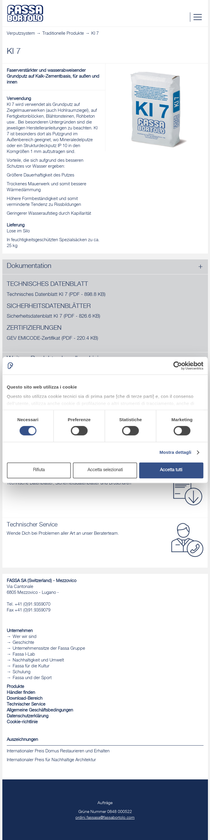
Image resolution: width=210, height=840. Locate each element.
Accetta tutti (171, 470)
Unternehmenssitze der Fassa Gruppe (49, 648)
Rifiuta (39, 470)
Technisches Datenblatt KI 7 (56, 294)
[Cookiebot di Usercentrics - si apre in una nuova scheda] (177, 365)
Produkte (15, 687)
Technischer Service (26, 704)
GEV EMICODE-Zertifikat (52, 338)
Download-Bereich (24, 698)
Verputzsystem (21, 33)
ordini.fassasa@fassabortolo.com (105, 818)
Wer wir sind (25, 637)
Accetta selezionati (105, 470)
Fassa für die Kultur (31, 666)
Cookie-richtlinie (22, 722)
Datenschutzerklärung (27, 716)
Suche (185, 17)
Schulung (21, 672)
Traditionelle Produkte (63, 33)
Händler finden (21, 693)
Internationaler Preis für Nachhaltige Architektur (51, 760)
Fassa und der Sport (32, 678)
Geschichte (23, 643)
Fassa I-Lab (24, 654)
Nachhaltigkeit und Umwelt (38, 660)
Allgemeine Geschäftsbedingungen (40, 710)
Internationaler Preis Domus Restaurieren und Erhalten (58, 751)
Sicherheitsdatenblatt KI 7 (53, 316)
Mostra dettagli (175, 452)
